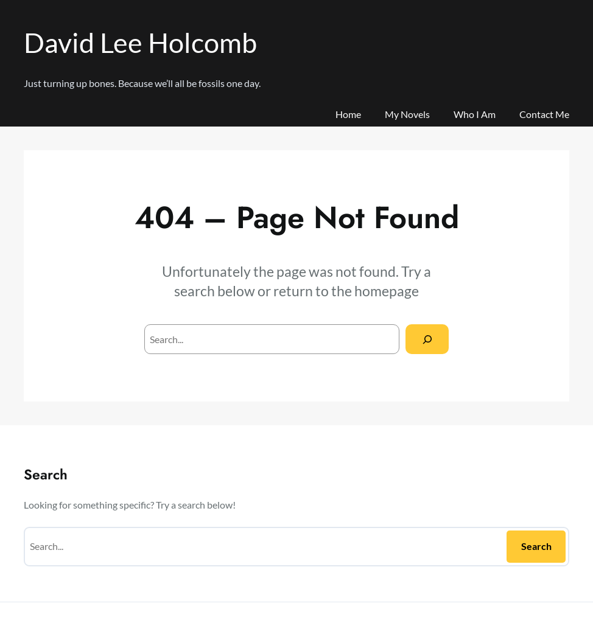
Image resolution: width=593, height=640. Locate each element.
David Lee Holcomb (140, 42)
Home (348, 114)
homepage (386, 290)
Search (536, 546)
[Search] (427, 339)
